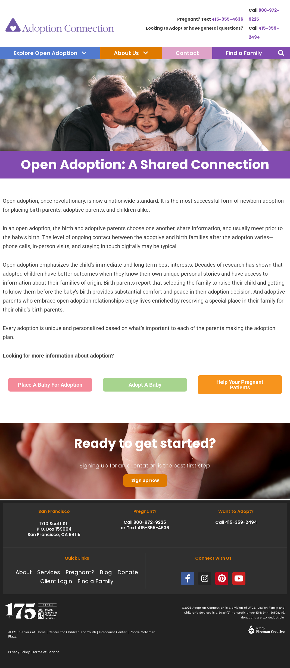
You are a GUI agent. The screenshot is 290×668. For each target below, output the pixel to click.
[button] (281, 53)
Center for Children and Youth (72, 632)
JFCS (12, 632)
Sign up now (145, 481)
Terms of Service (46, 652)
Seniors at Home (32, 632)
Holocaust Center (113, 632)
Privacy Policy (19, 652)
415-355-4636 (227, 19)
